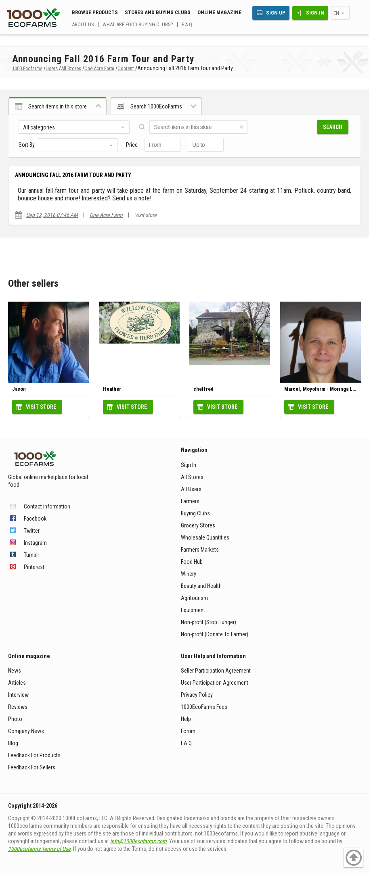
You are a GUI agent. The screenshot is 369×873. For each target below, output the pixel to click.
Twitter (32, 530)
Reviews (17, 707)
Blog (13, 743)
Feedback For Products (34, 755)
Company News (26, 731)
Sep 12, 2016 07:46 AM (52, 215)
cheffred (203, 389)
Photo (15, 719)
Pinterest (34, 567)
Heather (112, 389)
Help (186, 719)
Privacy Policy (197, 695)
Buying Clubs (195, 513)
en (336, 13)
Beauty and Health (201, 586)
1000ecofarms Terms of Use (39, 849)
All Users (191, 489)
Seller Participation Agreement (216, 670)
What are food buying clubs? (138, 24)
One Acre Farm (106, 215)
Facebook (35, 518)
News (14, 670)
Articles (17, 682)
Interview (18, 695)
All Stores (192, 477)
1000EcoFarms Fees (204, 707)
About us (83, 24)
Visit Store (41, 407)
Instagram (35, 543)
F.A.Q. (187, 24)
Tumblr (31, 555)
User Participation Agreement (214, 682)
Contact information (47, 506)
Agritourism (194, 598)
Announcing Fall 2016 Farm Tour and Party (73, 175)
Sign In (315, 13)
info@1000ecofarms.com (138, 841)
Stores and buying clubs (158, 12)
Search (332, 127)
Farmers (190, 501)
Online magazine (219, 12)
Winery (188, 574)
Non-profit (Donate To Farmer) (214, 634)
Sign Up (275, 13)
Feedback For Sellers (31, 767)
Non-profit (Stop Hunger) (208, 622)
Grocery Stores (198, 525)
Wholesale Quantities (205, 537)
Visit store (145, 215)
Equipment (193, 610)
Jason (19, 389)
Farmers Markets (200, 549)
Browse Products (95, 12)
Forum (188, 731)
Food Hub (192, 561)
